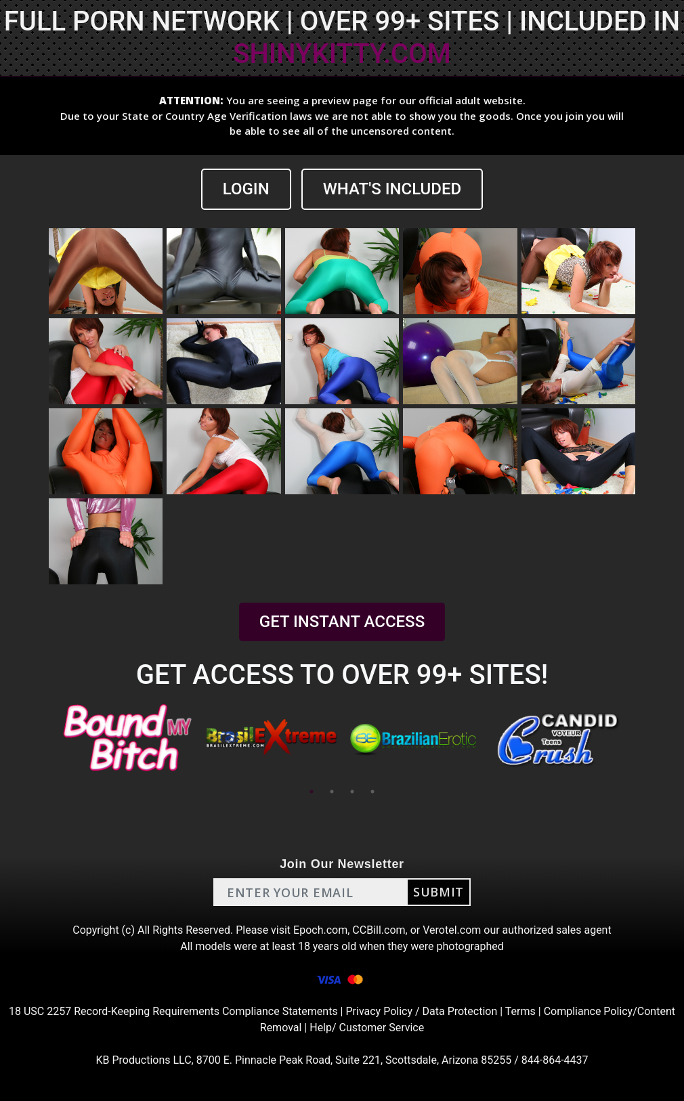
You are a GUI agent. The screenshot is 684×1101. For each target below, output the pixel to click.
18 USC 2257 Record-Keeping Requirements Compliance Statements (173, 1011)
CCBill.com (378, 930)
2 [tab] (332, 791)
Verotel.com (452, 930)
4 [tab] (372, 791)
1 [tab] (311, 791)
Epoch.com (320, 930)
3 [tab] (352, 791)
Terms (520, 1011)
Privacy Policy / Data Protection (421, 1011)
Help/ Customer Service (366, 1027)
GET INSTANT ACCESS (342, 621)
